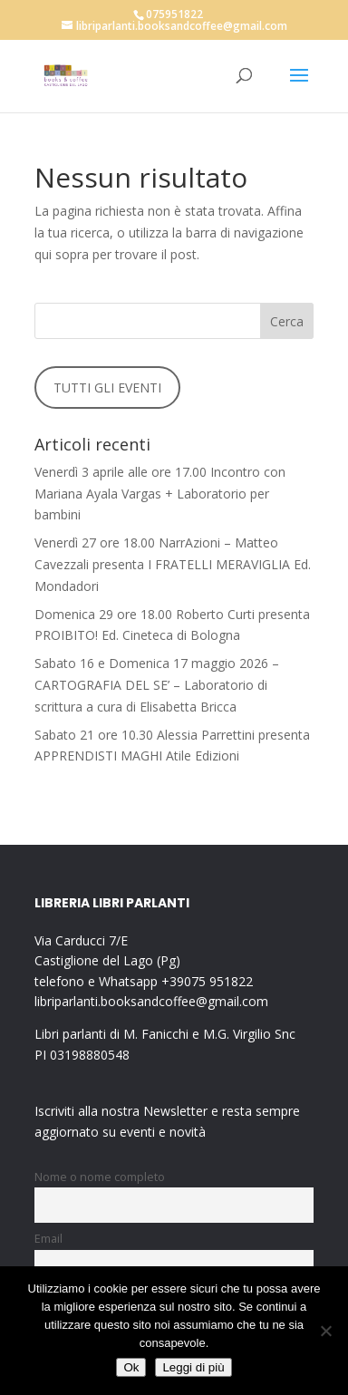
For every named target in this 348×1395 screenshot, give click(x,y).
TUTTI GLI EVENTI (107, 387)
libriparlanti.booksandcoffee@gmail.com (151, 1001)
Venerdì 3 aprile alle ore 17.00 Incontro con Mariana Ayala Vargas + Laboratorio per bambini (159, 493)
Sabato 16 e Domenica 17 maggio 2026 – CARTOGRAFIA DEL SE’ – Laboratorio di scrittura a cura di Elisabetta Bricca (156, 684)
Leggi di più (193, 1367)
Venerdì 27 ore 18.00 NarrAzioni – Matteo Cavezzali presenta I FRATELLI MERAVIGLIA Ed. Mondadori (172, 564)
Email (48, 1238)
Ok (131, 1367)
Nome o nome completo (99, 1177)
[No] (325, 1331)
